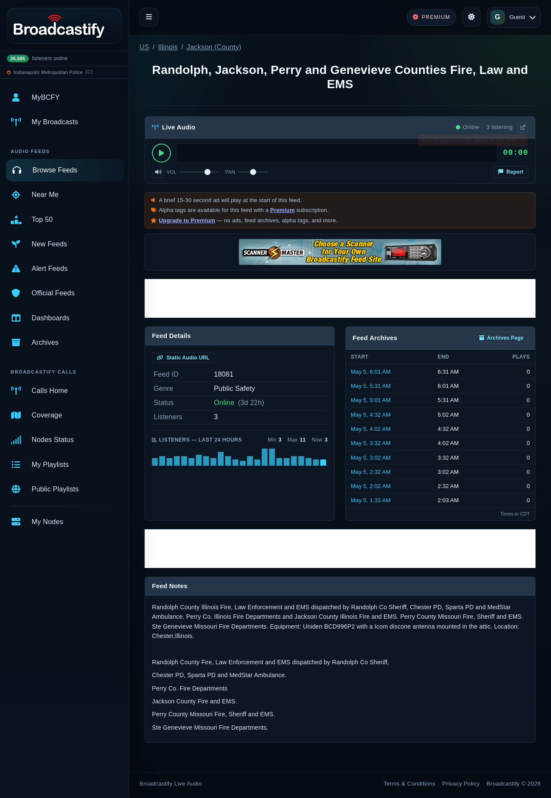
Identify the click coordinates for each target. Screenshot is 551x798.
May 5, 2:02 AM (371, 486)
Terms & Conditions (410, 783)
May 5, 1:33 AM (371, 500)
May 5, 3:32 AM (371, 443)
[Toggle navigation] (148, 17)
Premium (282, 210)
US (144, 47)
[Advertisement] (340, 298)
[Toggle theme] (471, 17)
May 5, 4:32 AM (371, 414)
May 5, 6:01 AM (371, 371)
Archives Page (501, 338)
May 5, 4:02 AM (371, 429)
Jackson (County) (214, 47)
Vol (171, 172)
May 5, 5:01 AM (371, 400)
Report (510, 172)
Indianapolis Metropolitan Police (48, 72)
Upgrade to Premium (187, 220)
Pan (230, 172)
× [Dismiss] (521, 141)
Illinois (168, 47)
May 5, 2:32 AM (371, 472)
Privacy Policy (461, 783)
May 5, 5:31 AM (371, 386)
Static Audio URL (183, 358)
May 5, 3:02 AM (371, 457)
